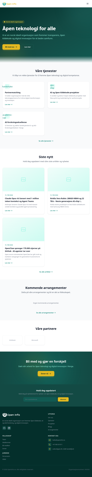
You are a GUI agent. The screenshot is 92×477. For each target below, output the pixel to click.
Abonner (63, 399)
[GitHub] (4, 428)
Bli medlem (6, 445)
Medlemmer (6, 442)
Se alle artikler (46, 272)
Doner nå (46, 373)
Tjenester (51, 421)
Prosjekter (51, 424)
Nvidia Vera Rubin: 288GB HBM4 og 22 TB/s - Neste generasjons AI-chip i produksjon (67, 201)
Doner (4, 448)
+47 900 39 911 (57, 444)
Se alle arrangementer (46, 313)
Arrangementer (53, 430)
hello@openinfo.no (58, 440)
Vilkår (4, 459)
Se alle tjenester (46, 141)
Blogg (50, 427)
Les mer (27, 47)
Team (4, 439)
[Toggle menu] (88, 4)
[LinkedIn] (9, 428)
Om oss (50, 418)
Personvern (6, 456)
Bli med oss (11, 47)
